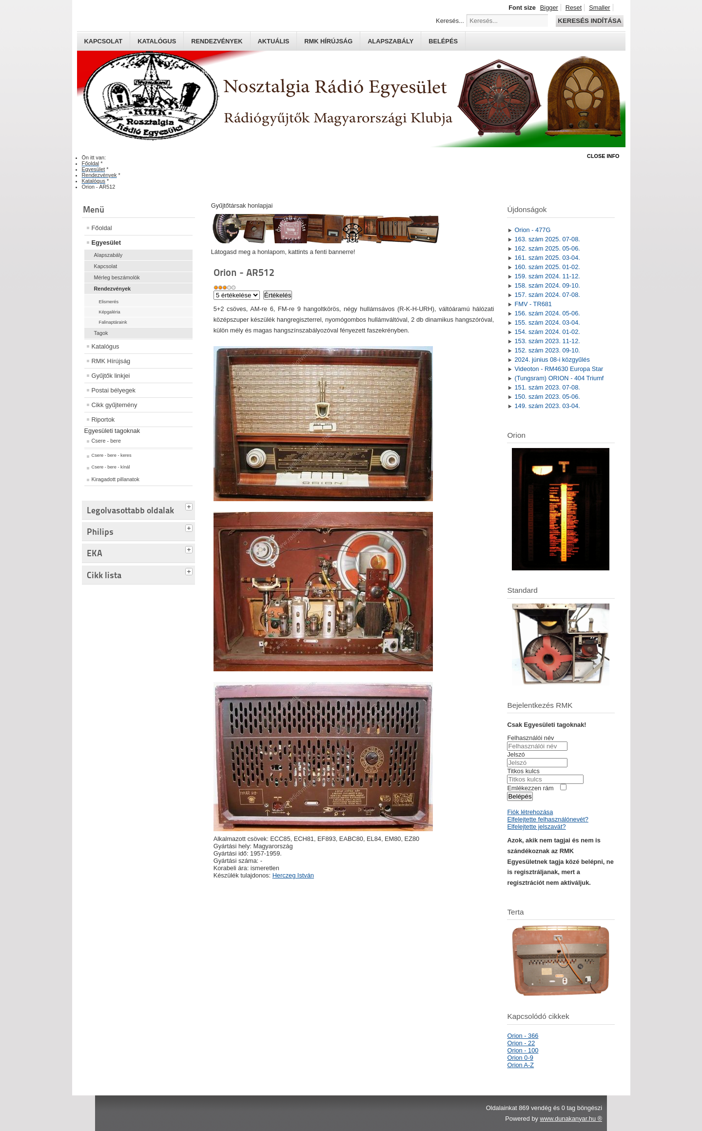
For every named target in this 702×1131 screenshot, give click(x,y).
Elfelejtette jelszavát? (536, 826)
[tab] (190, 505)
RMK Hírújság (111, 361)
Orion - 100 (522, 1050)
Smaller (599, 7)
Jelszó (516, 754)
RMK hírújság (328, 41)
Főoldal (102, 228)
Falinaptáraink (113, 322)
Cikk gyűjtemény (114, 405)
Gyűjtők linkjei (111, 375)
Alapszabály (390, 41)
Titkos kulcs (523, 771)
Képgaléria (109, 312)
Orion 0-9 (520, 1057)
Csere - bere (106, 441)
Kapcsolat (103, 41)
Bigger (549, 7)
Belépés (443, 41)
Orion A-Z (520, 1065)
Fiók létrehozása (530, 812)
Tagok (101, 333)
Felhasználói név (530, 737)
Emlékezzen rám (530, 788)
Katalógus (156, 41)
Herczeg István (293, 875)
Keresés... (450, 20)
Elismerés (109, 301)
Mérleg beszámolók (117, 277)
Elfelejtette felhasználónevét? (547, 819)
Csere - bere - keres (112, 455)
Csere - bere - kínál (111, 467)
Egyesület (106, 242)
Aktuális (274, 41)
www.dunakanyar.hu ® (571, 1118)
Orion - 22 (521, 1043)
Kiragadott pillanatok (116, 479)
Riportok (103, 419)
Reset (574, 7)
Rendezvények (216, 41)
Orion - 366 (522, 1035)
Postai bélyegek (114, 390)
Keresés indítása (589, 20)
